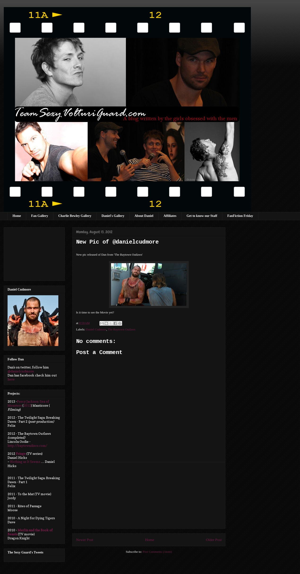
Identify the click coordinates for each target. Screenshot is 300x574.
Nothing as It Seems (25, 462)
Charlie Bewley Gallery (74, 216)
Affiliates (169, 216)
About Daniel (144, 216)
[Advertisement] (149, 495)
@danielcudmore (21, 371)
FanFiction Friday (240, 216)
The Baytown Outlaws (121, 329)
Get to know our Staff (202, 216)
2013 (27, 405)
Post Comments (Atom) (157, 551)
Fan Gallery (39, 216)
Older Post (214, 540)
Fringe (21, 454)
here (11, 379)
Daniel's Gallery (113, 216)
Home (17, 216)
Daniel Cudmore (96, 329)
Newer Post (84, 540)
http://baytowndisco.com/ (27, 445)
